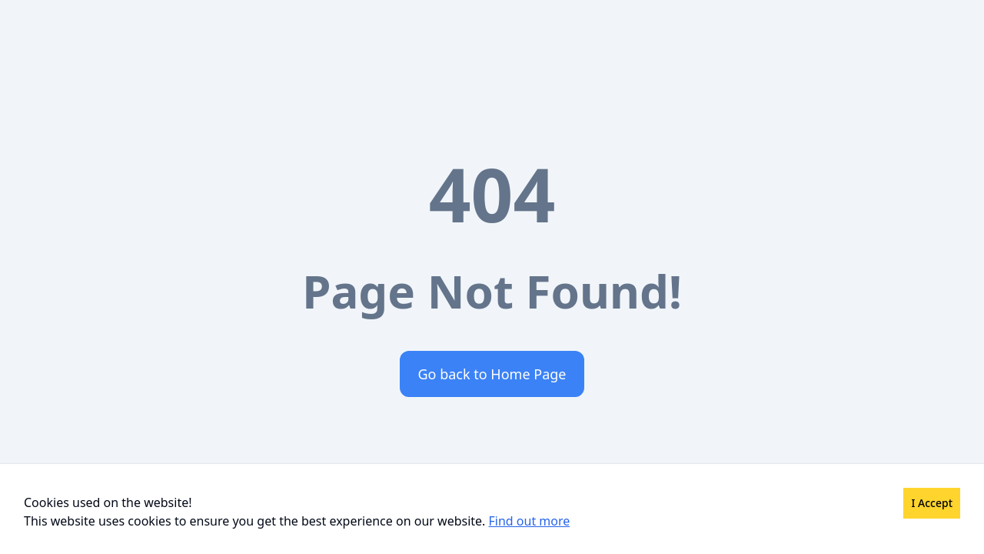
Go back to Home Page (492, 374)
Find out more (529, 520)
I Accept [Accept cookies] (931, 503)
